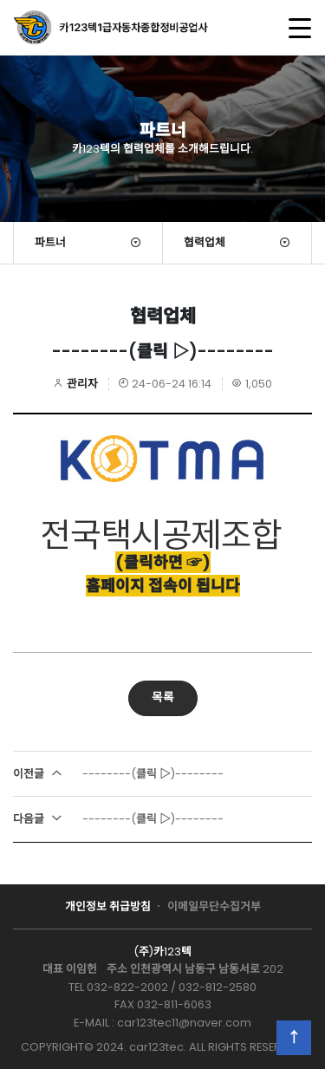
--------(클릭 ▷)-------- (118, 774)
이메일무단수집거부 (214, 906)
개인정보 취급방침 (108, 906)
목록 (163, 697)
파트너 (50, 242)
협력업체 (204, 242)
